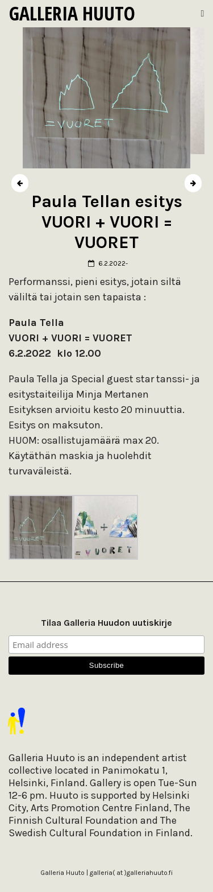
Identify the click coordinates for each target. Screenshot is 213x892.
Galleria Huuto (72, 13)
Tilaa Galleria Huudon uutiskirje (106, 622)
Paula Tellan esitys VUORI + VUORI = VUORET (106, 222)
